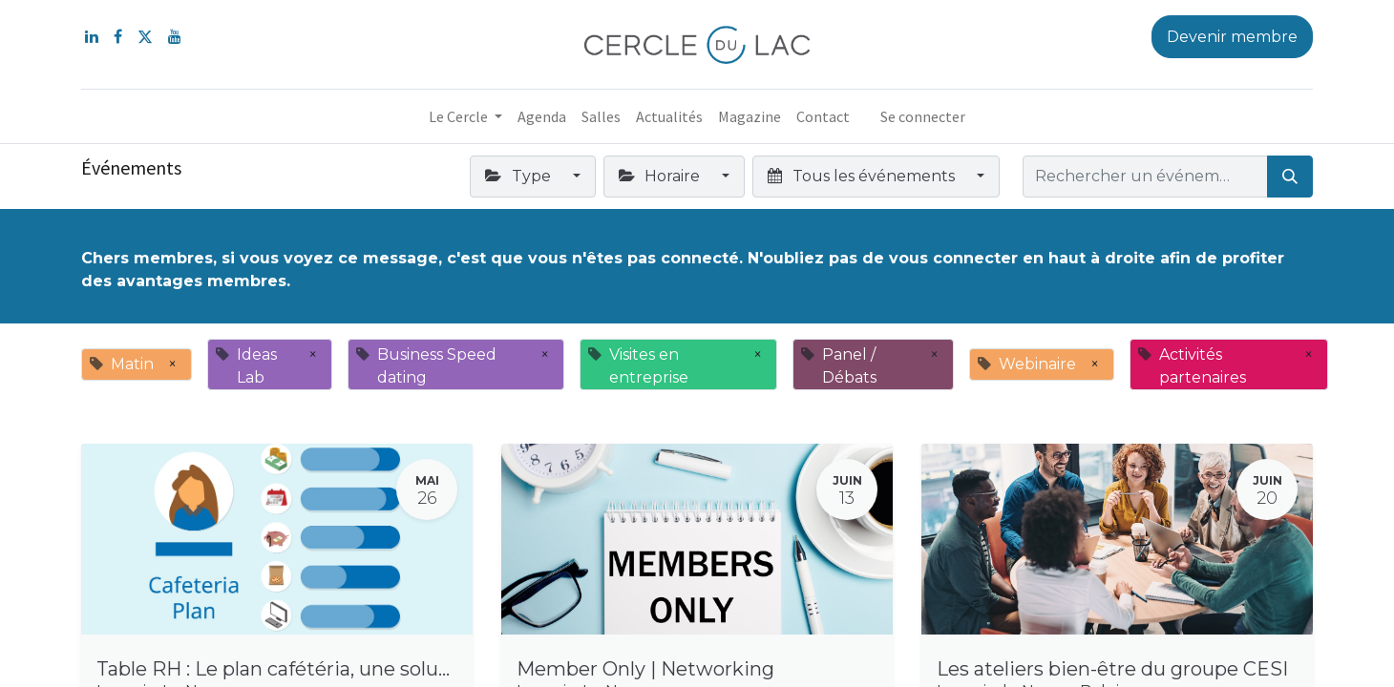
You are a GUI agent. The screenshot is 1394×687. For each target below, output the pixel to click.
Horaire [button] (661, 176)
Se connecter (922, 116)
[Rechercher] (1290, 177)
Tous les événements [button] (863, 176)
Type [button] (519, 176)
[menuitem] (542, 116)
